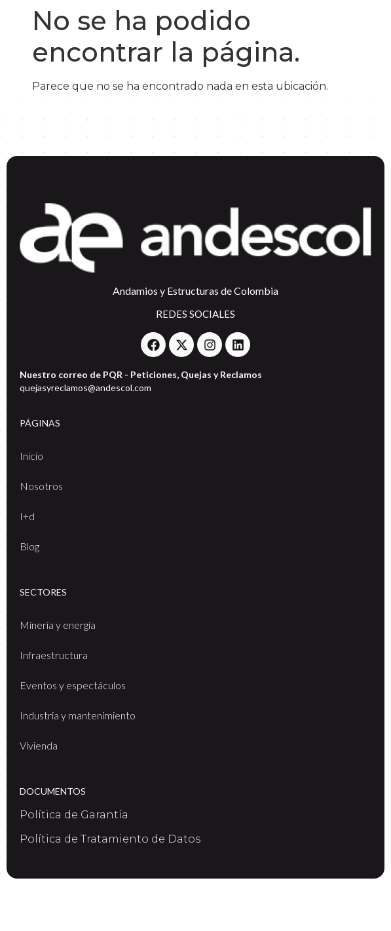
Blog (29, 546)
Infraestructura (54, 655)
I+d (27, 516)
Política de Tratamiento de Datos (110, 839)
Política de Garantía (74, 814)
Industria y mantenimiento (78, 715)
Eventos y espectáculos (73, 685)
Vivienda (39, 745)
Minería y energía (58, 624)
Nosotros (41, 486)
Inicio (31, 455)
